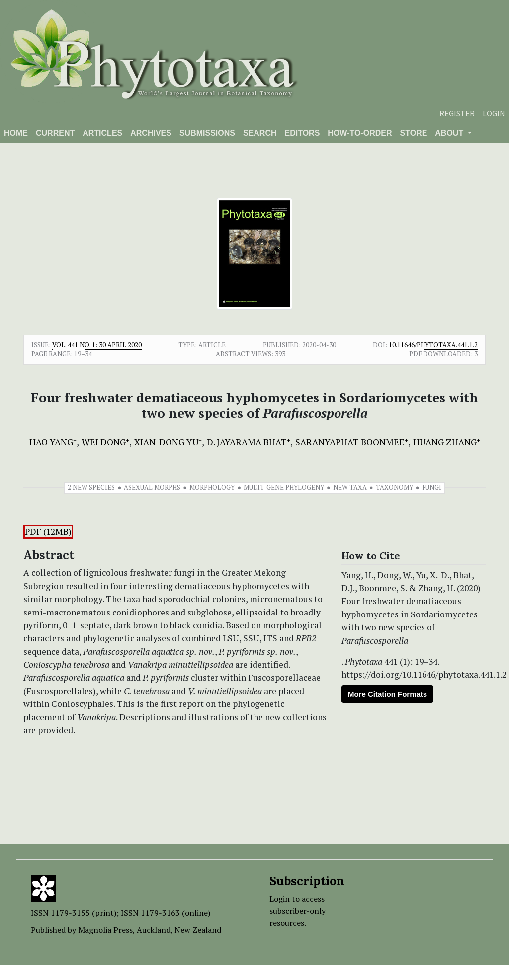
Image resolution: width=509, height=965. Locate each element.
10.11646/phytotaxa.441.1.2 (433, 344)
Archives (150, 133)
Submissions (207, 133)
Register (457, 113)
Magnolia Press (105, 929)
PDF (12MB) (48, 531)
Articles (102, 133)
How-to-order (360, 133)
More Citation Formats (387, 694)
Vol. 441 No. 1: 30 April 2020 (97, 344)
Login (494, 113)
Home (16, 133)
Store (413, 133)
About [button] (450, 133)
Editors (302, 133)
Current (55, 133)
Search (260, 133)
